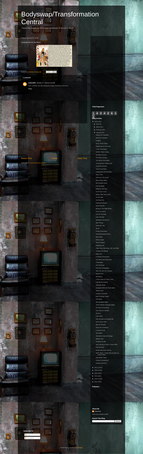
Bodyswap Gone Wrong (103, 350)
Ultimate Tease (100, 285)
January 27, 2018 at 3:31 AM (46, 83)
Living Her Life (100, 330)
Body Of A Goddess (102, 327)
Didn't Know (99, 290)
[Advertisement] (54, 140)
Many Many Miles (101, 180)
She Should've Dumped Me (104, 319)
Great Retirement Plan (103, 234)
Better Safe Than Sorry (103, 194)
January (99, 132)
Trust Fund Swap (101, 149)
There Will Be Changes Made (105, 305)
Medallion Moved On (102, 220)
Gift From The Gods (102, 177)
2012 (96, 382)
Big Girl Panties (101, 324)
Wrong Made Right (102, 302)
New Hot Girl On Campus (104, 271)
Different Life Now (101, 189)
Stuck (97, 228)
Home (54, 158)
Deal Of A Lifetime (101, 138)
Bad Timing (99, 223)
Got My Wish (100, 347)
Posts (27, 435)
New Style (99, 237)
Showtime (99, 276)
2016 (96, 370)
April (98, 124)
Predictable (99, 262)
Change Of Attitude (102, 251)
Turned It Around (101, 166)
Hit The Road (100, 265)
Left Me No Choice (102, 282)
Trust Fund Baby (101, 169)
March (98, 127)
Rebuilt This (99, 274)
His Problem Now (101, 183)
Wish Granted (100, 242)
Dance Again (100, 240)
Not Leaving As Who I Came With (106, 344)
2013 (96, 379)
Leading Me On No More (104, 172)
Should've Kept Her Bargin (104, 336)
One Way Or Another (102, 310)
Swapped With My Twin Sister (105, 288)
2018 (96, 121)
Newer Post (26, 158)
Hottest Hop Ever (101, 363)
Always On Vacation (102, 135)
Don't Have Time (101, 322)
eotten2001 (32, 83)
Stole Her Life (100, 225)
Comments (29, 438)
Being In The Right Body (103, 208)
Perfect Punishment (102, 360)
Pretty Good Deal (101, 231)
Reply (30, 89)
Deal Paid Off (100, 206)
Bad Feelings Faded (102, 296)
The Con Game (101, 211)
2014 (96, 376)
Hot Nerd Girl (100, 200)
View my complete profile (100, 414)
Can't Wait (99, 316)
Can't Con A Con (101, 191)
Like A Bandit (100, 217)
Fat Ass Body (100, 186)
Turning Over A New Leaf (104, 163)
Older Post (82, 158)
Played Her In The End (103, 146)
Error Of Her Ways (102, 143)
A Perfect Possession (102, 257)
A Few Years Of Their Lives (104, 279)
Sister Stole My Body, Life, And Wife (107, 248)
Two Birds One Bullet (102, 160)
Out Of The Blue (101, 214)
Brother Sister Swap (102, 152)
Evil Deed (99, 299)
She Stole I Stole (101, 357)
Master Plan (99, 339)
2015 (96, 373)
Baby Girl (99, 254)
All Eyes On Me (101, 341)
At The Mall (99, 197)
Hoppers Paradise (101, 293)
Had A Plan (99, 174)
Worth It (98, 313)
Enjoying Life (100, 245)
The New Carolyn (101, 157)
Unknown (97, 411)
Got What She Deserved (103, 259)
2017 (96, 367)
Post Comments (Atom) (37, 163)
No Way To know (101, 155)
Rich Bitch (99, 333)
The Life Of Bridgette (102, 268)
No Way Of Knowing (102, 307)
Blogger (80, 447)
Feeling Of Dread (101, 203)
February (99, 130)
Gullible (98, 141)
